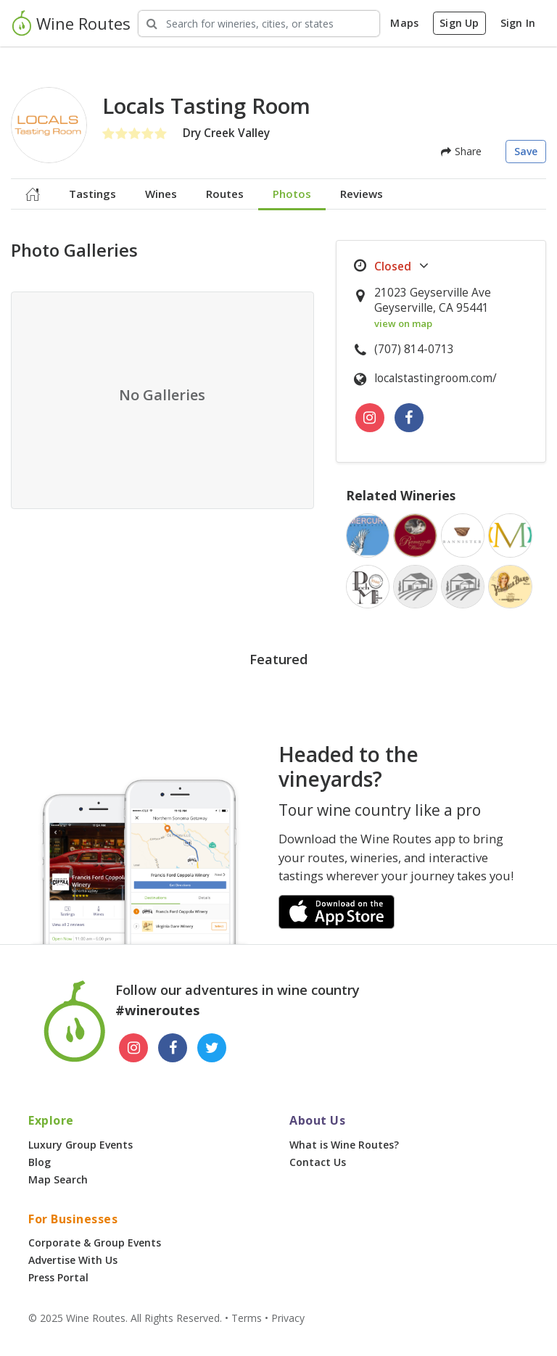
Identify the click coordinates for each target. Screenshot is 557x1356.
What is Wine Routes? (344, 1145)
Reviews (361, 193)
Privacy (288, 1318)
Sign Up (459, 23)
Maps (404, 23)
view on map (403, 323)
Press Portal (58, 1277)
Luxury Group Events (80, 1145)
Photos (292, 193)
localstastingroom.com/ (435, 378)
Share (461, 151)
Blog (39, 1162)
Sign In (517, 23)
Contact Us (317, 1162)
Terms (246, 1318)
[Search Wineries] (259, 23)
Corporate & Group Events (94, 1242)
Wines (161, 193)
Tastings (92, 193)
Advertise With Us (72, 1260)
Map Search (58, 1179)
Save (526, 151)
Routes (225, 193)
